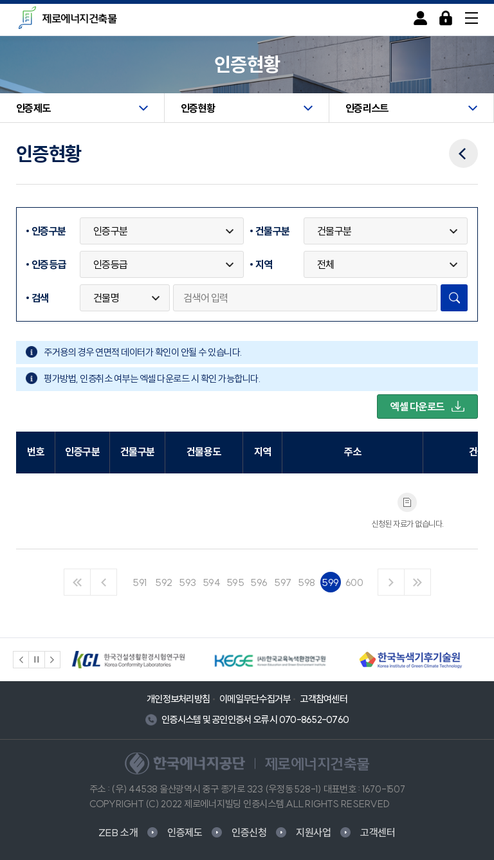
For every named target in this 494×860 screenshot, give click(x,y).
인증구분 (49, 231)
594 (212, 582)
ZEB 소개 (118, 832)
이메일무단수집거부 (254, 699)
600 (354, 582)
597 (282, 582)
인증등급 (49, 264)
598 (306, 582)
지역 (264, 264)
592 (163, 582)
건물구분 (272, 231)
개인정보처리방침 (178, 699)
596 (259, 582)
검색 (40, 298)
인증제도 (185, 832)
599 (330, 582)
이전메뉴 (463, 145)
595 (235, 582)
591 (140, 582)
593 (187, 582)
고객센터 (378, 832)
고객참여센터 (323, 699)
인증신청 (249, 832)
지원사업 (313, 832)
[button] (21, 660)
